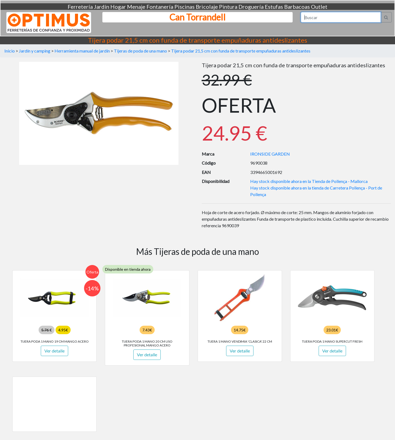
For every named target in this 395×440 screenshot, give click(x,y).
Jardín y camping (34, 50)
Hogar (118, 6)
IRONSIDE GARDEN (270, 153)
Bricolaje (207, 6)
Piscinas (184, 6)
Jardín (101, 6)
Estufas (274, 6)
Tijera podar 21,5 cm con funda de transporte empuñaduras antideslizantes (240, 50)
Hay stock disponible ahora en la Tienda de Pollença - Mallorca (309, 181)
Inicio (9, 50)
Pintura (228, 6)
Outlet (319, 6)
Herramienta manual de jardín (82, 50)
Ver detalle (54, 350)
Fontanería (159, 6)
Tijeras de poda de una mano (140, 50)
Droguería (251, 6)
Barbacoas (297, 6)
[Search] (341, 17)
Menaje (136, 6)
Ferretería (80, 6)
